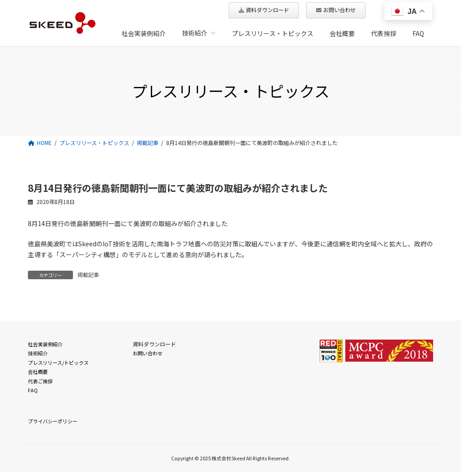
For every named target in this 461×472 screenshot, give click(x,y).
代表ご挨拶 (40, 381)
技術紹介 (38, 353)
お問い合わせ (148, 353)
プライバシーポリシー (52, 421)
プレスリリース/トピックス (58, 362)
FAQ (33, 390)
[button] (264, 10)
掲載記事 (88, 274)
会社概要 (38, 371)
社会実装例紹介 (45, 344)
